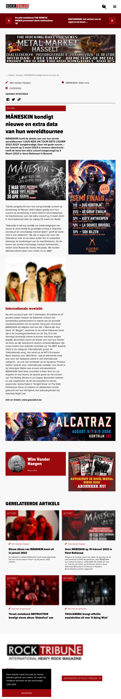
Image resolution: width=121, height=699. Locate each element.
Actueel (19, 75)
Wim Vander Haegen (20, 82)
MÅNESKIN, (72, 82)
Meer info (32, 470)
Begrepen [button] (27, 693)
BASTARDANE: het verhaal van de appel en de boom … (91, 20)
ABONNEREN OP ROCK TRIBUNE (82, 678)
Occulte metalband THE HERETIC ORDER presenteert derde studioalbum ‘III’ (29, 20)
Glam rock (84, 82)
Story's (11, 75)
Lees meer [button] (11, 684)
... (6, 75)
